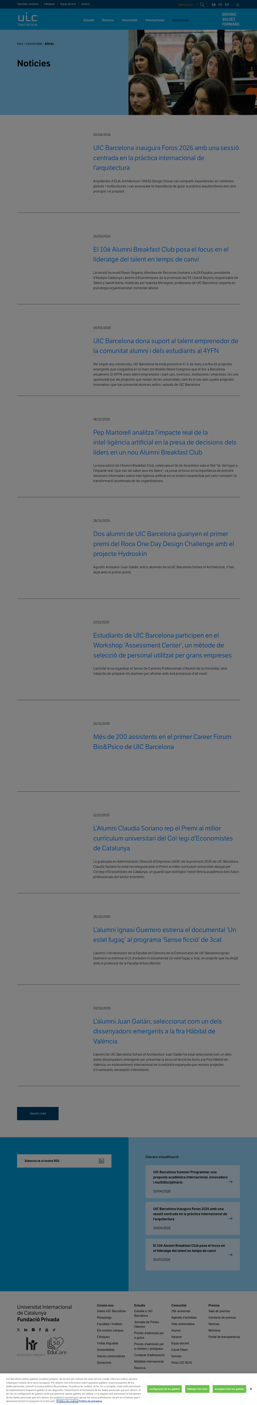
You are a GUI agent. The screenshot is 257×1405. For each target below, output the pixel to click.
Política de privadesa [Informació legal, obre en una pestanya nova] (90, 1401)
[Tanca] (251, 1389)
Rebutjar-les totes (197, 1388)
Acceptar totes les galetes (229, 1388)
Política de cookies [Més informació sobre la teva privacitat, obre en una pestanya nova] (67, 1401)
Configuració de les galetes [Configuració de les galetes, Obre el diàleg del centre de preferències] (164, 1388)
